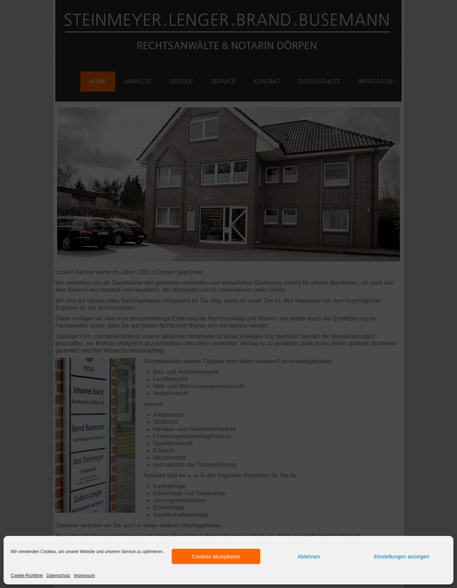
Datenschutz (58, 575)
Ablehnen (308, 556)
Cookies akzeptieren (216, 556)
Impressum (84, 575)
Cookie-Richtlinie (27, 575)
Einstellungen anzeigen (401, 556)
